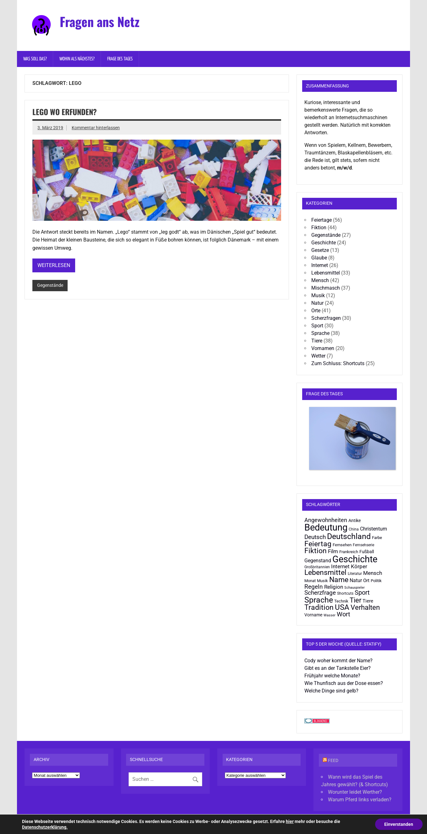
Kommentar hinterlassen (96, 128)
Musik (318, 295)
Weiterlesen (53, 265)
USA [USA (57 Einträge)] (342, 607)
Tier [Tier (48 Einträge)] (355, 600)
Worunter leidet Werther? (355, 792)
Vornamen (322, 348)
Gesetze (320, 250)
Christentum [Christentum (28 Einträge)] (373, 529)
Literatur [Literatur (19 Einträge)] (355, 573)
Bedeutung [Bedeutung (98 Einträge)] (325, 527)
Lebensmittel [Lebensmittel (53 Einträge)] (325, 572)
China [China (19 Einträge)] (354, 529)
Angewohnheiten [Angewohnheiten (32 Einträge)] (325, 520)
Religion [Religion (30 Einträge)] (333, 587)
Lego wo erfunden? (64, 111)
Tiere (316, 341)
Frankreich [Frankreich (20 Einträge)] (348, 551)
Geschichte (323, 243)
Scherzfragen (326, 318)
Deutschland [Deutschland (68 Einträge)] (349, 536)
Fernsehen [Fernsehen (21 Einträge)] (342, 544)
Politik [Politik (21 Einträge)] (376, 580)
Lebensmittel (325, 273)
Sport (317, 326)
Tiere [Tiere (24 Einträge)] (368, 601)
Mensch (320, 280)
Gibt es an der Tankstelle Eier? (337, 668)
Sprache (320, 333)
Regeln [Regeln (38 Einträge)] (313, 586)
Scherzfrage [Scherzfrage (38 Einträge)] (320, 592)
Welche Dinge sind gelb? (331, 691)
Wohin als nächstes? (77, 59)
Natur (317, 303)
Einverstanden (398, 824)
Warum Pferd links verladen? (359, 800)
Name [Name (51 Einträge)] (338, 579)
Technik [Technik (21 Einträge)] (341, 601)
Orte (315, 311)
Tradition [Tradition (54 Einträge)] (319, 607)
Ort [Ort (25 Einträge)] (366, 580)
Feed (333, 760)
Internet (319, 265)
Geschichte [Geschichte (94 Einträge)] (354, 559)
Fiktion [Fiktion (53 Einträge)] (315, 551)
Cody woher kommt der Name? (338, 661)
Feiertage (321, 220)
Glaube (319, 258)
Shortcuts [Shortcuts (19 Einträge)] (345, 593)
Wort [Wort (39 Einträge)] (343, 614)
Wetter (318, 356)
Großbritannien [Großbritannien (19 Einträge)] (317, 567)
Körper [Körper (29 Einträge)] (359, 566)
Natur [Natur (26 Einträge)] (356, 580)
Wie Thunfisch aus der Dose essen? (343, 683)
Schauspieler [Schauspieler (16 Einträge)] (354, 588)
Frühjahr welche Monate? (332, 676)
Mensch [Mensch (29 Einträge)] (372, 573)
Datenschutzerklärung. (45, 827)
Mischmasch (325, 288)
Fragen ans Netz (100, 21)
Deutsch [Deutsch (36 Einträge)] (315, 537)
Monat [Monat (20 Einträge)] (310, 580)
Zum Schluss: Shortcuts (337, 363)
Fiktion (318, 228)
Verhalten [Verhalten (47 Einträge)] (365, 607)
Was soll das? (35, 59)
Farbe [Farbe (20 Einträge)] (377, 537)
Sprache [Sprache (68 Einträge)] (318, 599)
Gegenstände (50, 285)
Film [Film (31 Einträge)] (333, 551)
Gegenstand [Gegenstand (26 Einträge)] (317, 561)
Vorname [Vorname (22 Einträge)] (313, 614)
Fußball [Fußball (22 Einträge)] (366, 551)
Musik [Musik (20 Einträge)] (322, 580)
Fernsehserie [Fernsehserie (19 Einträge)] (363, 545)
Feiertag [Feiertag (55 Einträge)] (317, 543)
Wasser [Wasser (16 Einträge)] (330, 615)
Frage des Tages (120, 59)
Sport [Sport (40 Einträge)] (362, 592)
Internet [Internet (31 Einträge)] (340, 566)
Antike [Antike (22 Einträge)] (354, 520)
